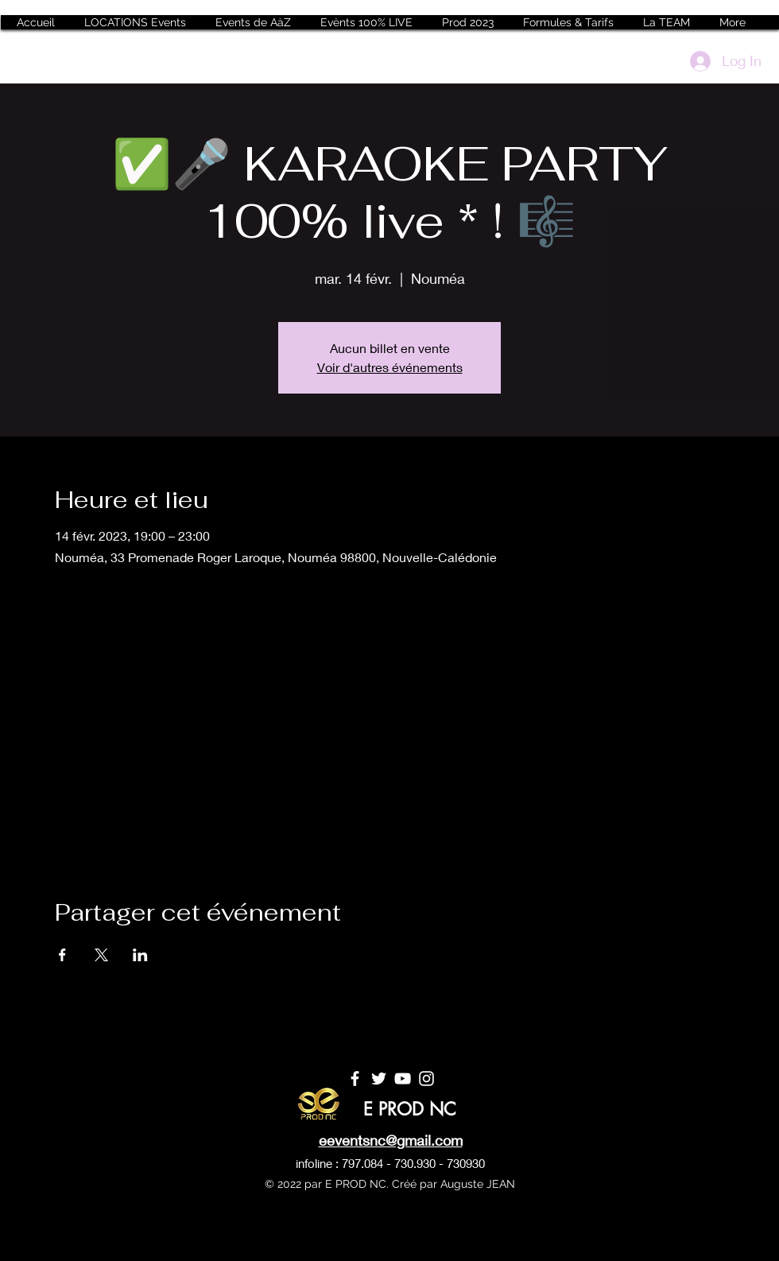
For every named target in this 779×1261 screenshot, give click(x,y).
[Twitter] (379, 1078)
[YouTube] (403, 1078)
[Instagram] (426, 1078)
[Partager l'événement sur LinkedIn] (140, 955)
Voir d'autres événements (390, 366)
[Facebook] (355, 1078)
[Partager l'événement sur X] (101, 955)
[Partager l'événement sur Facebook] (62, 955)
